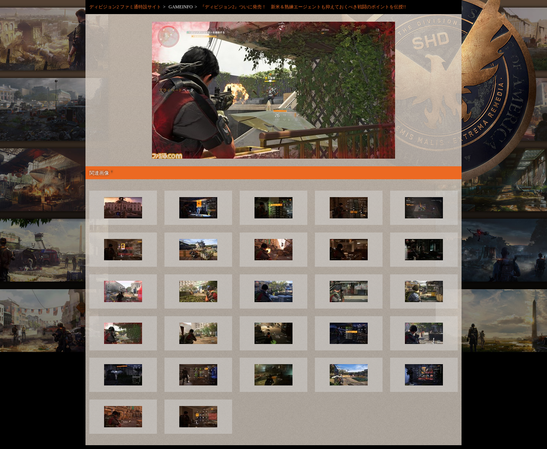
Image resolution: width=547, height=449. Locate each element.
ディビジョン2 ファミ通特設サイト (125, 7)
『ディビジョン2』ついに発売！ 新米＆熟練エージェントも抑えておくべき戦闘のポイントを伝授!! (303, 7)
